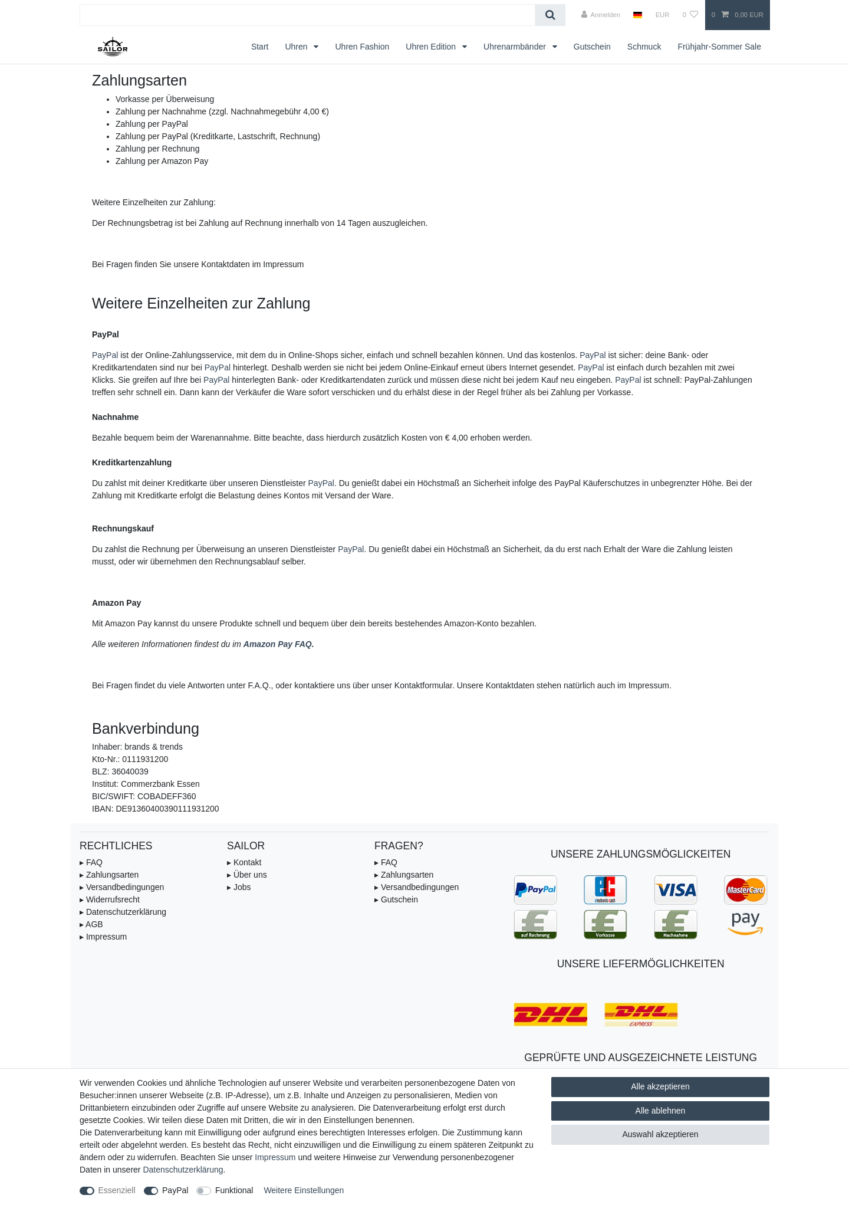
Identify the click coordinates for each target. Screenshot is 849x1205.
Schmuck (644, 46)
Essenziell (117, 1190)
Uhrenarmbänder (515, 46)
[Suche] (550, 15)
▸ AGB (91, 924)
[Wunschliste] (690, 14)
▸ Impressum (103, 936)
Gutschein (592, 46)
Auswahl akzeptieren (660, 1134)
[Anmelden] (600, 14)
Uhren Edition (432, 46)
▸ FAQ (91, 862)
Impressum (275, 1157)
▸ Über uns (247, 874)
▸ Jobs (239, 887)
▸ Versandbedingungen (122, 887)
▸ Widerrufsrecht (110, 899)
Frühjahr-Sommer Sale (719, 46)
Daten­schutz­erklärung (183, 1169)
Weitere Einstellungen (304, 1190)
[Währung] (662, 14)
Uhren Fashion (362, 46)
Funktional (234, 1190)
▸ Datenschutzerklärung (123, 912)
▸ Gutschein (396, 899)
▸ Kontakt (244, 862)
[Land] (638, 14)
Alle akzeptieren (660, 1086)
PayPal (105, 355)
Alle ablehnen (661, 1110)
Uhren (297, 46)
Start (260, 46)
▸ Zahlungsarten (109, 874)
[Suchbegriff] (307, 15)
